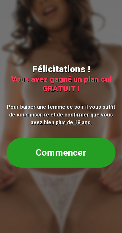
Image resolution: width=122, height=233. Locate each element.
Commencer (61, 152)
